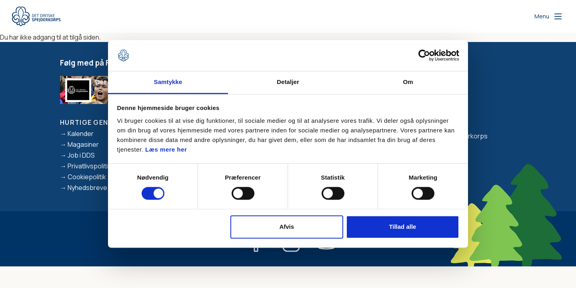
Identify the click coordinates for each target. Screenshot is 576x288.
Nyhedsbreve (87, 187)
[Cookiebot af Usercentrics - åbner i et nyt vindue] (424, 56)
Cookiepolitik (87, 176)
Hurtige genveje (92, 122)
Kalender (81, 133)
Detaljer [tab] (288, 81)
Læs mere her (166, 149)
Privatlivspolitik (89, 166)
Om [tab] (408, 81)
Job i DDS (81, 155)
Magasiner (83, 144)
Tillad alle (402, 226)
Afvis (286, 226)
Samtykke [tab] (168, 81)
